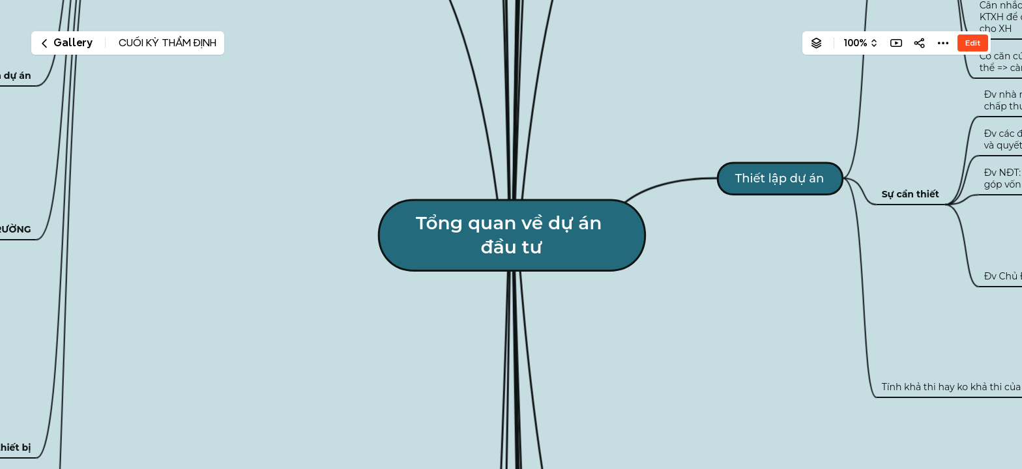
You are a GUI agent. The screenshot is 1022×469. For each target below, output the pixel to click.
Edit (972, 42)
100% (855, 43)
